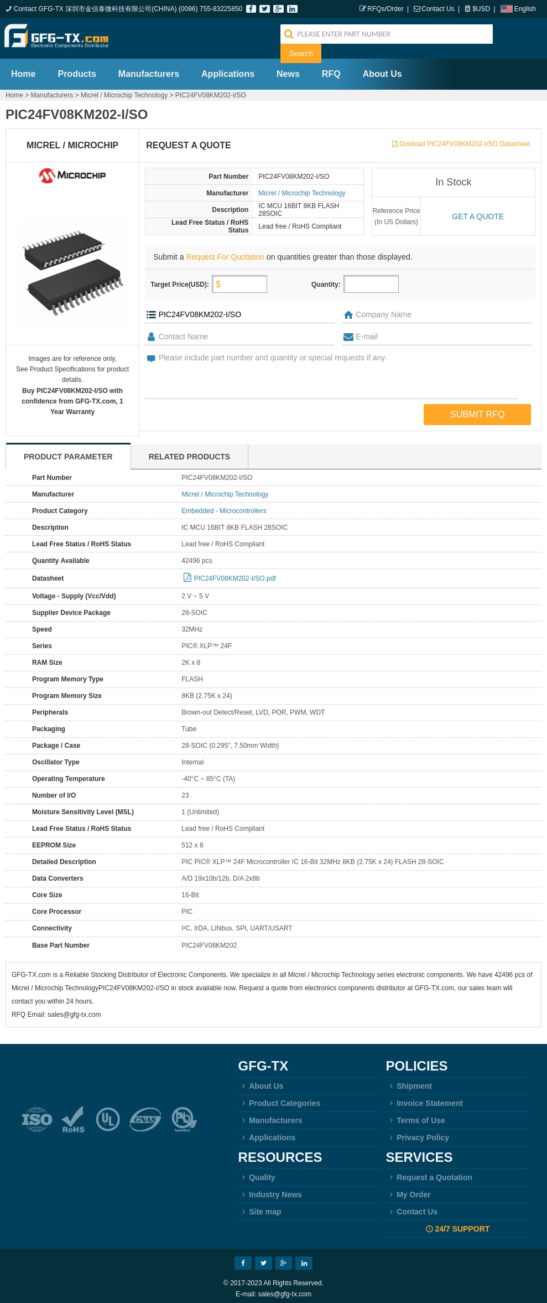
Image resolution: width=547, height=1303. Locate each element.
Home (23, 68)
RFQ (331, 68)
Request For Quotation (225, 251)
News (288, 68)
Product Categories (279, 1097)
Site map (260, 1206)
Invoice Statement (424, 1097)
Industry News (270, 1189)
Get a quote (478, 210)
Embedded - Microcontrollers (223, 505)
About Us (382, 68)
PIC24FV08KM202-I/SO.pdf (235, 573)
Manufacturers (148, 68)
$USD (481, 9)
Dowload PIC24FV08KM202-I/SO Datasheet (464, 138)
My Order (408, 1189)
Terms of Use (415, 1114)
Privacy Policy (418, 1132)
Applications (227, 68)
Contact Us (437, 9)
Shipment (409, 1080)
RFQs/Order (385, 9)
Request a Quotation (429, 1171)
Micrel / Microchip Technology (124, 90)
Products (77, 68)
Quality (256, 1171)
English (525, 9)
